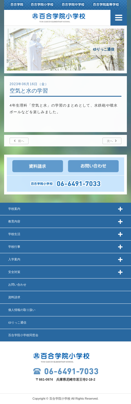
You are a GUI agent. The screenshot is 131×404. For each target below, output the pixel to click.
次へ (110, 141)
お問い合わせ (17, 284)
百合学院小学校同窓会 (23, 335)
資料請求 (14, 297)
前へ (21, 141)
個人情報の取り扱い (21, 309)
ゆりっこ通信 (17, 322)
